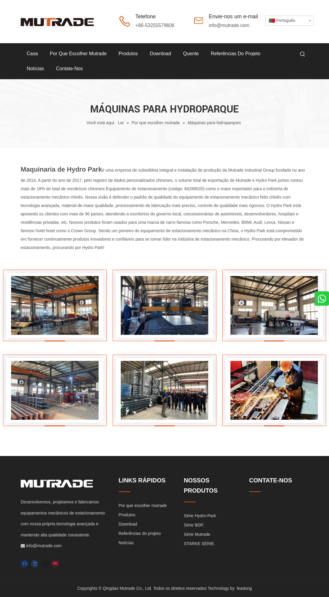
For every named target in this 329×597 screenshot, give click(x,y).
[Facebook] (24, 564)
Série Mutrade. (197, 534)
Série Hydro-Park (200, 515)
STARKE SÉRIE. (199, 543)
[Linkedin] (34, 564)
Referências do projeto (140, 533)
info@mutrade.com (229, 25)
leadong (244, 588)
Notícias (126, 542)
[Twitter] (45, 564)
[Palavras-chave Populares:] (302, 54)
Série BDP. (194, 525)
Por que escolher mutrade (143, 505)
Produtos (127, 514)
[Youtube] (55, 564)
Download (128, 524)
